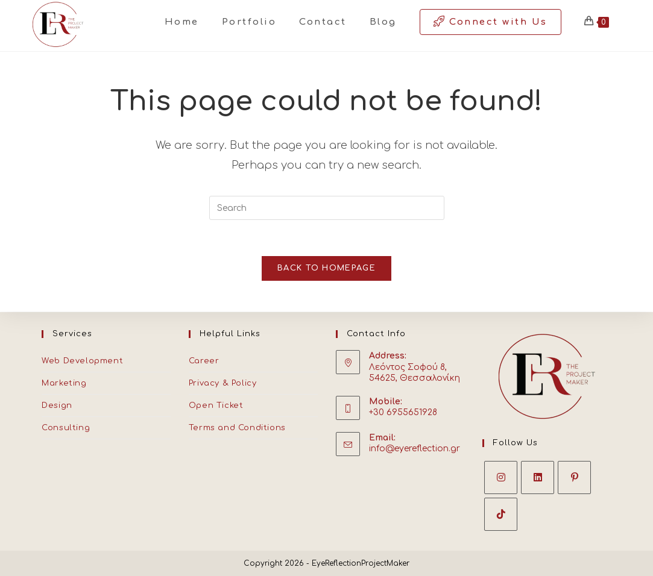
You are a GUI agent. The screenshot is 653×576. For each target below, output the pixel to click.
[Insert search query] (326, 208)
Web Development (82, 361)
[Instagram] (500, 477)
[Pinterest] (574, 477)
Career (204, 361)
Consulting (66, 428)
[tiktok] (500, 514)
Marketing (64, 383)
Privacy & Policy (223, 383)
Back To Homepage (326, 269)
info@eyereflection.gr (414, 448)
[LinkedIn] (537, 477)
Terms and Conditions (237, 428)
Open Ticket (216, 405)
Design (57, 405)
